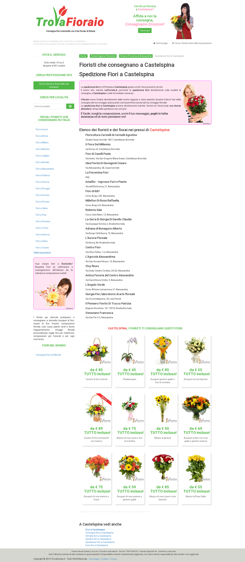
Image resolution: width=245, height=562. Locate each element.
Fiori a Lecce (42, 129)
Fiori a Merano (43, 149)
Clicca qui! (145, 30)
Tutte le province (42, 252)
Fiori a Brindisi (42, 162)
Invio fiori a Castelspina (96, 545)
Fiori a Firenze (42, 201)
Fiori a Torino (42, 228)
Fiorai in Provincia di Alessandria (136, 56)
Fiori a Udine (42, 208)
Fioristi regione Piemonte (103, 56)
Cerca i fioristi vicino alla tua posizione (192, 43)
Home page (160, 43)
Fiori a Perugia (43, 188)
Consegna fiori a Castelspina (99, 532)
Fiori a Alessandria (45, 169)
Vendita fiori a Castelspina (98, 536)
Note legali (94, 559)
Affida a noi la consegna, (144, 20)
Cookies (105, 559)
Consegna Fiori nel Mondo (48, 355)
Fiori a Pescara (43, 221)
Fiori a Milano (42, 142)
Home (83, 56)
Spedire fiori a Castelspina (98, 539)
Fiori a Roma (42, 136)
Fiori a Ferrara (42, 195)
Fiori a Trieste (42, 247)
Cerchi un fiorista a (145, 8)
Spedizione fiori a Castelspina (100, 542)
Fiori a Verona (42, 182)
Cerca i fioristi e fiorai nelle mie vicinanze (54, 85)
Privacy (114, 559)
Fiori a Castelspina (95, 529)
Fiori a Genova (43, 234)
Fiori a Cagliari (42, 155)
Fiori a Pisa (41, 215)
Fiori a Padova (43, 175)
